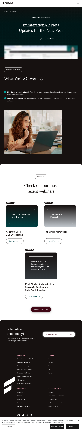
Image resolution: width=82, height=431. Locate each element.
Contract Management (24, 369)
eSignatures (21, 380)
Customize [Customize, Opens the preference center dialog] (8, 426)
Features (20, 396)
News (50, 373)
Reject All (72, 426)
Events (50, 362)
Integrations (21, 399)
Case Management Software (26, 359)
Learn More (14, 241)
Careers (50, 359)
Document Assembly (24, 384)
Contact (50, 366)
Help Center (21, 392)
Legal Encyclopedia (23, 406)
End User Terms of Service (57, 403)
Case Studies (21, 403)
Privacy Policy (52, 399)
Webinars (13, 12)
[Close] (78, 420)
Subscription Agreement (56, 396)
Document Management (25, 366)
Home (6, 12)
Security (50, 392)
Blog (49, 369)
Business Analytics (23, 373)
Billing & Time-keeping (24, 376)
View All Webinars (41, 309)
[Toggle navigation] (77, 3)
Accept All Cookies (57, 426)
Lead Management (23, 362)
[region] (41, 424)
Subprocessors (53, 406)
